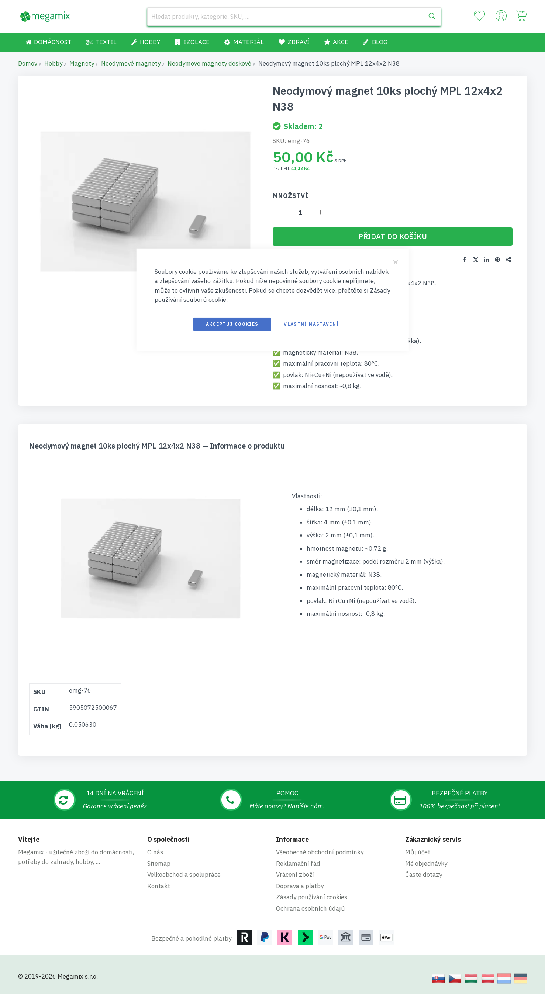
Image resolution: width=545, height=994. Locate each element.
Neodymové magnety (131, 63)
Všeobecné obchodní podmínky (319, 852)
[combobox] (294, 16)
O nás (155, 852)
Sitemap (158, 863)
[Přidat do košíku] (393, 236)
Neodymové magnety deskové (209, 63)
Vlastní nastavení (311, 324)
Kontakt (158, 886)
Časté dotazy (423, 875)
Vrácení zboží (295, 875)
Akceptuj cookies (232, 324)
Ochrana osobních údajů (310, 908)
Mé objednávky (426, 863)
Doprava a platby (300, 886)
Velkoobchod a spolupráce (184, 875)
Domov (27, 63)
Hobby (53, 63)
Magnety (81, 63)
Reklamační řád (298, 863)
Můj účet (417, 852)
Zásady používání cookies (311, 897)
